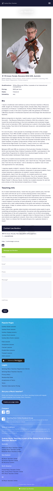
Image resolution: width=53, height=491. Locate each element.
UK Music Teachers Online (9, 480)
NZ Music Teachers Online (9, 458)
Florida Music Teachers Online (11, 469)
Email (4, 264)
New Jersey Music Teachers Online (12, 471)
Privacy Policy (6, 374)
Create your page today (11, 402)
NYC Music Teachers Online (10, 473)
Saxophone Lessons (8, 344)
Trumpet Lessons (7, 353)
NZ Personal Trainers (8, 462)
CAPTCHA (5, 300)
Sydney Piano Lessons (8, 329)
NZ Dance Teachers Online (10, 460)
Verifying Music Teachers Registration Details (16, 369)
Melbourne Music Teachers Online (12, 447)
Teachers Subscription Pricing (11, 386)
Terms (3, 383)
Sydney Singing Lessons (9, 332)
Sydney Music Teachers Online (11, 449)
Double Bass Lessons (8, 350)
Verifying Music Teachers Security (12, 371)
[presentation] (14, 305)
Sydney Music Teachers (9, 3)
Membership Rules (7, 377)
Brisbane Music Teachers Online (11, 451)
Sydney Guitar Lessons (9, 326)
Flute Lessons (6, 341)
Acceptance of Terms (8, 380)
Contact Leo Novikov (26, 488)
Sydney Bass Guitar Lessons (10, 338)
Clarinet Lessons (7, 347)
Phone (4, 272)
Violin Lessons (6, 356)
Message (5, 280)
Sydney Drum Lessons (8, 335)
